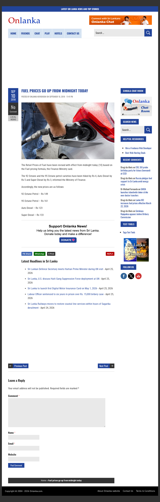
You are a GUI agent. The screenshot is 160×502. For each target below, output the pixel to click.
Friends (25, 33)
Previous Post (20, 366)
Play (47, 33)
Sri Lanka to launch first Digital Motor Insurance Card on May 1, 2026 (62, 288)
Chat (37, 33)
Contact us (73, 33)
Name (11, 432)
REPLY (110, 254)
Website (12, 454)
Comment (13, 111)
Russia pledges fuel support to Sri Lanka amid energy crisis (136, 181)
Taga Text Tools (129, 232)
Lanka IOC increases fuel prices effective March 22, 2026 (136, 203)
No (13, 107)
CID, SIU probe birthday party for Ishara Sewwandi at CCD (135, 170)
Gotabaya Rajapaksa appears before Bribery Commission (135, 214)
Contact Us (128, 491)
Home (13, 33)
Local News (13, 118)
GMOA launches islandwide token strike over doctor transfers (134, 192)
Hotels (58, 33)
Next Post (103, 366)
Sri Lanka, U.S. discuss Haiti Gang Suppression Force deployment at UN (63, 278)
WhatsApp (39, 254)
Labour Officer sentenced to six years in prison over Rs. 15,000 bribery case (66, 294)
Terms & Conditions (145, 491)
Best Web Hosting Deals (135, 152)
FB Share (27, 254)
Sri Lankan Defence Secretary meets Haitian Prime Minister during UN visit (65, 269)
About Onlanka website (109, 491)
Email (11, 443)
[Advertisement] (80, 63)
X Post (51, 254)
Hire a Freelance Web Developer (138, 148)
